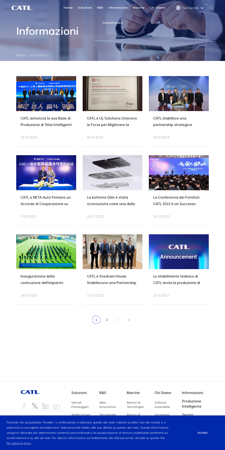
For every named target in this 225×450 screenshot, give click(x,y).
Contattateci (112, 22)
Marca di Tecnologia (135, 404)
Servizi (187, 414)
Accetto (203, 432)
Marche (139, 7)
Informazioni (118, 7)
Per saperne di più (19, 443)
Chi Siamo (157, 7)
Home (68, 7)
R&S (100, 7)
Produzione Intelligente (191, 404)
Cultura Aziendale (162, 404)
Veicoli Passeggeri (80, 404)
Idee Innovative (107, 404)
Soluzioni (85, 7)
